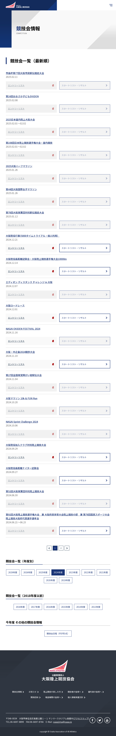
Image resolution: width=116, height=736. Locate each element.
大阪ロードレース (15, 305)
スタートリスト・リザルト (74, 248)
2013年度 (95, 606)
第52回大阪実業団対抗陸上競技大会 (25, 491)
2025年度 (43, 572)
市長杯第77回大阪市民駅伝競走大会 (25, 73)
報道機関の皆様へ (53, 697)
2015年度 (65, 606)
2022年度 (88, 572)
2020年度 (50, 580)
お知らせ (32, 691)
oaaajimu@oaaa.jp (62, 721)
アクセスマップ (81, 718)
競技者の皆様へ (74, 691)
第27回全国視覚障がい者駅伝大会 (24, 375)
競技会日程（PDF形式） (58, 633)
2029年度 (12, 572)
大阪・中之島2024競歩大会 (20, 352)
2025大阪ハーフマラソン (19, 166)
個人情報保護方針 (75, 697)
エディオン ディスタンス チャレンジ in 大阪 (29, 282)
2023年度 (73, 572)
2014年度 (80, 606)
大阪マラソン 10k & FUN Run (21, 398)
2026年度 (27, 572)
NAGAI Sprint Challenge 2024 (22, 421)
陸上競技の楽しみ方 (52, 691)
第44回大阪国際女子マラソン (21, 189)
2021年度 (103, 572)
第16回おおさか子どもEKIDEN (22, 96)
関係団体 (34, 697)
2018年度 (20, 606)
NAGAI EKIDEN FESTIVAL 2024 (23, 328)
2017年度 (35, 606)
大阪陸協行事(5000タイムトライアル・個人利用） (32, 235)
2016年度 (50, 606)
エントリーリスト (16, 248)
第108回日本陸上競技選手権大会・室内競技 (29, 142)
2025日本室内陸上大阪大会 (20, 119)
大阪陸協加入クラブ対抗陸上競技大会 (26, 445)
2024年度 (58, 572)
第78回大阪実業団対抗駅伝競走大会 (25, 212)
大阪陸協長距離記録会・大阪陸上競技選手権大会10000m (36, 259)
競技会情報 (17, 691)
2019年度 (65, 580)
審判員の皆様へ (95, 691)
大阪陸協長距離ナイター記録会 (22, 468)
